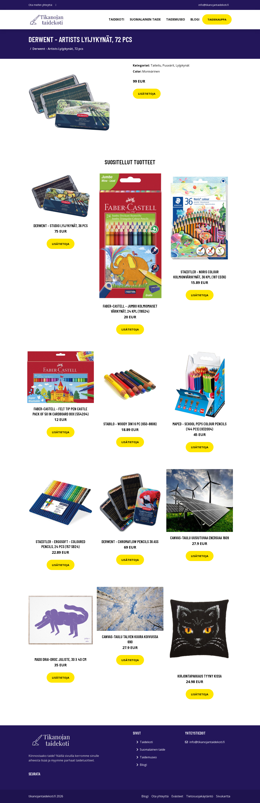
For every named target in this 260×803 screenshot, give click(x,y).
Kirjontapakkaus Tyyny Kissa (199, 676)
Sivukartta (223, 796)
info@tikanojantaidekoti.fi (214, 5)
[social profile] (56, 4)
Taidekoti (116, 19)
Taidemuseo (175, 19)
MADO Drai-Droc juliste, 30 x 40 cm (60, 659)
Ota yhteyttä (160, 796)
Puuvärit (168, 65)
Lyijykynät (182, 65)
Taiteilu (156, 65)
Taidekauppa (216, 19)
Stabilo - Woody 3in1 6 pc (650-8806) (130, 423)
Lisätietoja (146, 93)
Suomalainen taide (145, 19)
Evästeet (177, 796)
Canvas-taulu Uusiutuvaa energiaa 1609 (199, 537)
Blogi (194, 19)
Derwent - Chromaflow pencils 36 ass (130, 541)
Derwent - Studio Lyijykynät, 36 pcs (60, 225)
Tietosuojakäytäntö (199, 796)
